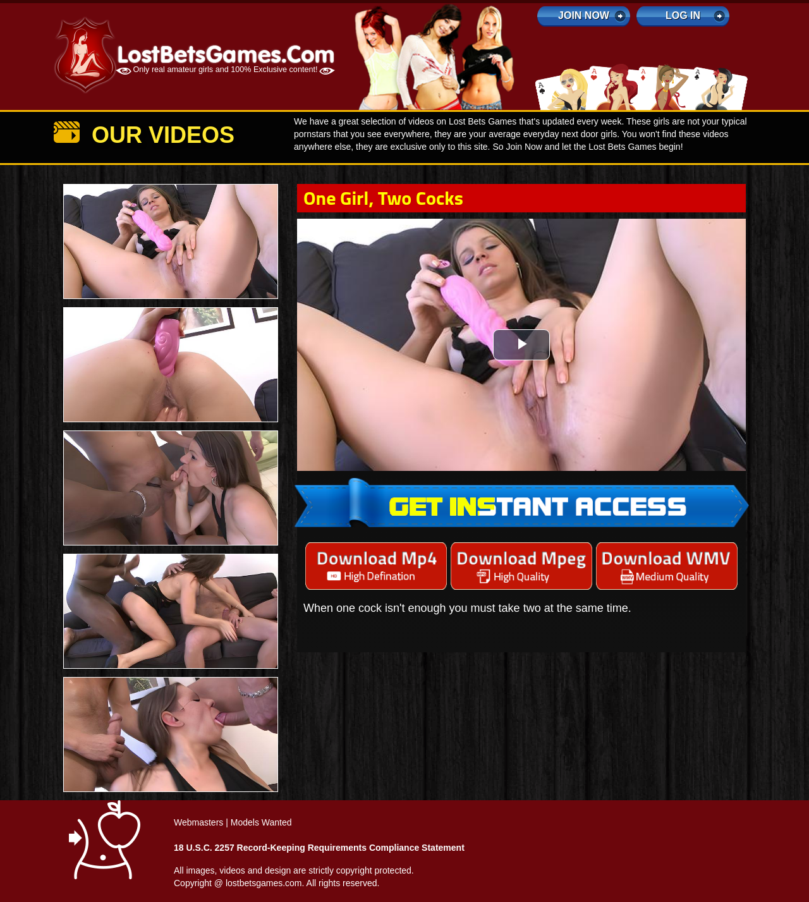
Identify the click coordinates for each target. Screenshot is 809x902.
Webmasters (198, 822)
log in (683, 15)
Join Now (583, 15)
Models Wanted (261, 822)
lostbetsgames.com (264, 883)
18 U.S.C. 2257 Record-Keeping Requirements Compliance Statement (319, 848)
